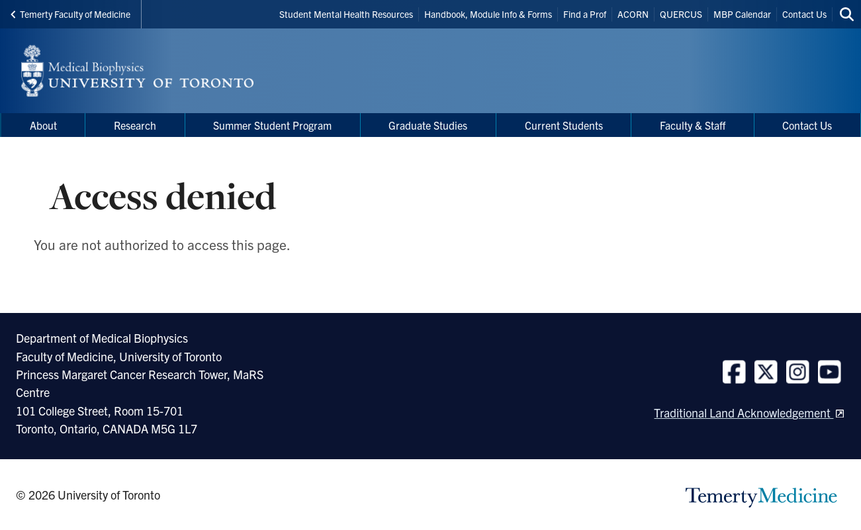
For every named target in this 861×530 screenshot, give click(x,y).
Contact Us (804, 14)
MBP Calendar (742, 14)
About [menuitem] (43, 125)
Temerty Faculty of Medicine (70, 14)
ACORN (633, 14)
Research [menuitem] (135, 125)
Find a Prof (584, 14)
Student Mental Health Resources (346, 14)
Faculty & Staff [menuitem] (692, 125)
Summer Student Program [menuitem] (272, 125)
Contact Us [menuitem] (807, 125)
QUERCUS (681, 14)
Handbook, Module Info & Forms (488, 14)
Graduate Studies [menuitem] (427, 125)
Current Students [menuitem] (564, 125)
